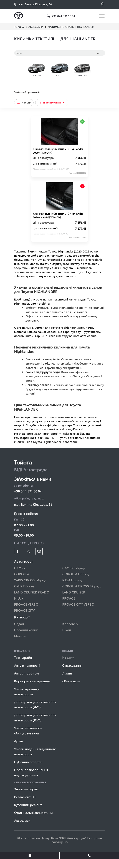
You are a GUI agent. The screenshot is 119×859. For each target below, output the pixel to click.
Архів (18, 741)
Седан (19, 623)
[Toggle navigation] (102, 16)
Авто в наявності (27, 665)
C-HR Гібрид (24, 586)
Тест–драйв (23, 657)
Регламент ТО (25, 796)
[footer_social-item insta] (28, 551)
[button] (103, 4)
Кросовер (70, 623)
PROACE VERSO (26, 604)
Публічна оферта (28, 761)
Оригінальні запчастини (33, 812)
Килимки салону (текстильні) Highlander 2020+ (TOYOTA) (58, 150)
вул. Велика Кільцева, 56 (33, 4)
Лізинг (67, 673)
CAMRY (20, 567)
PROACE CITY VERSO (78, 604)
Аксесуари (22, 820)
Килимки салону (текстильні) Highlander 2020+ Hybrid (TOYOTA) (58, 215)
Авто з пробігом (26, 673)
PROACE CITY (24, 610)
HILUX (19, 598)
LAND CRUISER (73, 592)
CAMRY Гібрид (73, 567)
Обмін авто (71, 681)
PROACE (68, 598)
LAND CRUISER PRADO (31, 592)
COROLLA (21, 574)
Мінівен (20, 635)
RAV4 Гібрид (72, 580)
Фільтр (24, 102)
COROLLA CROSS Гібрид (81, 586)
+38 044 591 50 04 (28, 491)
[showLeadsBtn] (30, 855)
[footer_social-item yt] (39, 551)
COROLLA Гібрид (75, 574)
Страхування (72, 665)
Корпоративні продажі (32, 681)
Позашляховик (26, 629)
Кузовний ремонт (28, 804)
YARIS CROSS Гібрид (30, 580)
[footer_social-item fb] (17, 551)
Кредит (68, 657)
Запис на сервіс (26, 789)
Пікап (66, 629)
